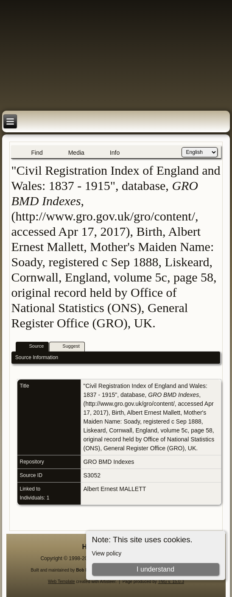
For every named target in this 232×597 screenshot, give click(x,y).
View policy (107, 553)
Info (115, 152)
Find (36, 152)
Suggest (67, 346)
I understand (155, 569)
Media (76, 152)
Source (32, 346)
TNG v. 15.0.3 (171, 581)
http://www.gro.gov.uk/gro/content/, (130, 403)
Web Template (61, 581)
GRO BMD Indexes (108, 461)
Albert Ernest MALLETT (114, 488)
